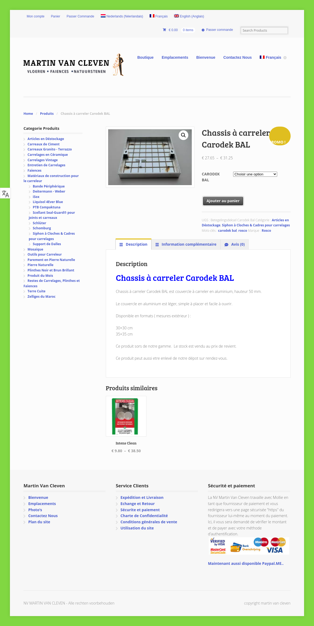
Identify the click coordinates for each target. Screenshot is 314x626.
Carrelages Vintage (43, 160)
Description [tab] (136, 244)
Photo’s (35, 509)
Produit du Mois (40, 275)
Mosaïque (35, 249)
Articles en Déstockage (46, 139)
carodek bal (227, 230)
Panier (55, 16)
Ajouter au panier (223, 200)
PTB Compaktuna (46, 207)
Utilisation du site (137, 528)
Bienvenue (205, 57)
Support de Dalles (47, 244)
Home (28, 113)
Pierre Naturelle (40, 265)
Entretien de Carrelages (47, 165)
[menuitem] (122, 16)
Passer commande (219, 30)
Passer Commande (80, 16)
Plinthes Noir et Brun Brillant (51, 270)
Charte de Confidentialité (144, 515)
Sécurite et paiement (140, 509)
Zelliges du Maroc (42, 296)
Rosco (266, 230)
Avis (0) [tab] (237, 244)
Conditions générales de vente (149, 521)
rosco (242, 230)
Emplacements (175, 57)
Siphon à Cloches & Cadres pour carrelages (256, 225)
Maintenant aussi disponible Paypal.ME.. (245, 563)
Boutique (145, 57)
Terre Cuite (37, 291)
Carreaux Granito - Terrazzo (50, 149)
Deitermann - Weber (49, 191)
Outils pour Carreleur (45, 254)
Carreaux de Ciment (44, 144)
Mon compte (35, 16)
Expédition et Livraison (142, 497)
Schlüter (39, 223)
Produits (47, 113)
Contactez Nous (237, 57)
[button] (183, 135)
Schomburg (42, 228)
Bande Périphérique (49, 186)
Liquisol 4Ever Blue (48, 202)
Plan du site (39, 521)
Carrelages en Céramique (48, 154)
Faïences (35, 170)
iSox (36, 196)
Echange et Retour (138, 503)
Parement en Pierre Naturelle (51, 259)
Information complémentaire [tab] (188, 244)
